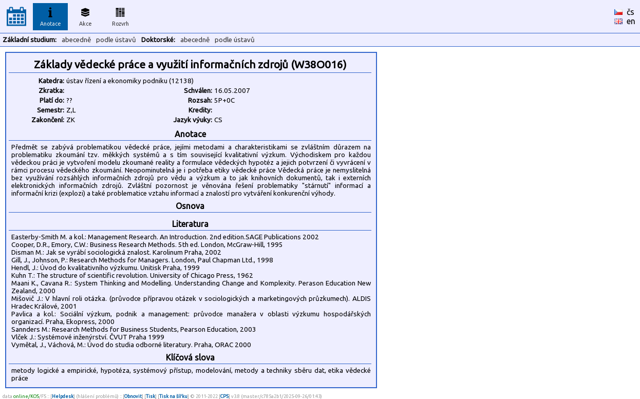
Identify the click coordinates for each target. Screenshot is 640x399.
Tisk (150, 396)
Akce (85, 15)
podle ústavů (116, 40)
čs (630, 11)
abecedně (76, 40)
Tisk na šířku (173, 396)
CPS (224, 396)
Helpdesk (62, 396)
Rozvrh (120, 15)
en (631, 21)
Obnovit (133, 396)
